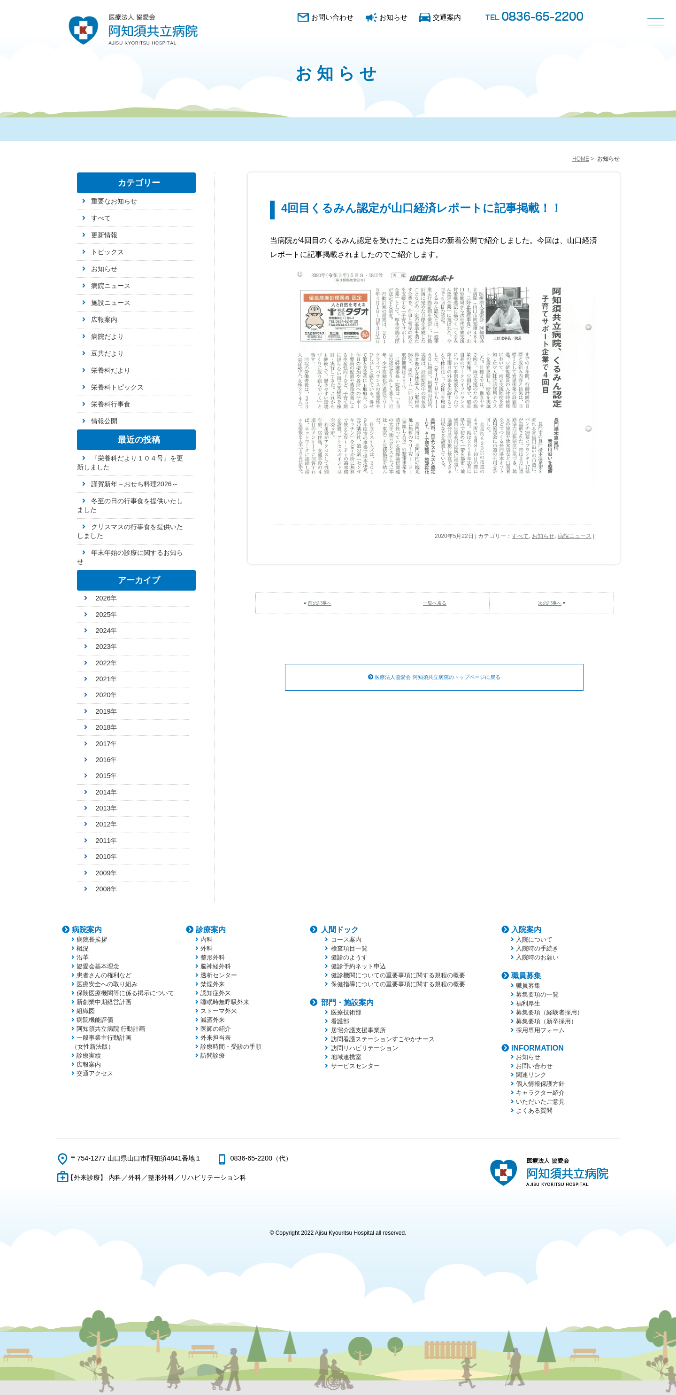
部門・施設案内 (347, 1002)
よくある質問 (534, 1110)
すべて (520, 536)
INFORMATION (537, 1048)
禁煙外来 (212, 984)
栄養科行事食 (111, 404)
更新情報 (104, 235)
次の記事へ (549, 603)
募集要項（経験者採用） (549, 1012)
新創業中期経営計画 (104, 1001)
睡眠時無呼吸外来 (224, 1001)
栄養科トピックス (117, 387)
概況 (83, 948)
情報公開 (104, 421)
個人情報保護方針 (540, 1083)
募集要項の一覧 (537, 994)
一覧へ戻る (434, 603)
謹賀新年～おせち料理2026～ (134, 484)
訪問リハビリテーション (364, 1048)
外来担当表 (215, 1037)
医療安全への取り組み (107, 984)
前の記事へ (319, 603)
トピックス (107, 252)
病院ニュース (575, 536)
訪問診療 (212, 1055)
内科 (206, 939)
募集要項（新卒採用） (546, 1021)
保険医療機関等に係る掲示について (125, 993)
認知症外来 (215, 993)
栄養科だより (111, 370)
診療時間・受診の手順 (230, 1046)
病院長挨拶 (92, 939)
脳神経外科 (215, 966)
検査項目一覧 (349, 948)
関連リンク (531, 1074)
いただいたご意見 (540, 1101)
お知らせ (393, 17)
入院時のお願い (537, 957)
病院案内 (87, 930)
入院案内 (526, 930)
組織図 (86, 1010)
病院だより (107, 336)
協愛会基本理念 (98, 966)
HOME (580, 159)
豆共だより (107, 353)
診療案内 (211, 930)
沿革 (83, 957)
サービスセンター (355, 1065)
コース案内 (346, 939)
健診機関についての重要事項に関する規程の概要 (398, 975)
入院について (534, 939)
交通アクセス (95, 1073)
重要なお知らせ (114, 201)
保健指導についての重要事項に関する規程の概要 (398, 984)
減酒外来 (212, 1019)
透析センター (218, 975)
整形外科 (212, 957)
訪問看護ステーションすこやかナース (383, 1039)
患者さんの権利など (104, 975)
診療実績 (89, 1055)
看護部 (340, 1021)
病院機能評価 (95, 1019)
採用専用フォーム (540, 1030)
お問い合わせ (332, 17)
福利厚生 (528, 1003)
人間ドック (340, 930)
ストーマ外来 (218, 1010)
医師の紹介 (215, 1028)
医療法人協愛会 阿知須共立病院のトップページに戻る (434, 677)
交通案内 (447, 17)
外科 (206, 948)
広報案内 (104, 319)
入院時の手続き (537, 948)
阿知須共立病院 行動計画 (111, 1028)
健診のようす (349, 957)
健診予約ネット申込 (358, 966)
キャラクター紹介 (540, 1092)
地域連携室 (346, 1056)
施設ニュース (111, 302)
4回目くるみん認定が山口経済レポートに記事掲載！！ (421, 208)
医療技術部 (346, 1012)
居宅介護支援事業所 (358, 1030)
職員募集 (526, 976)
